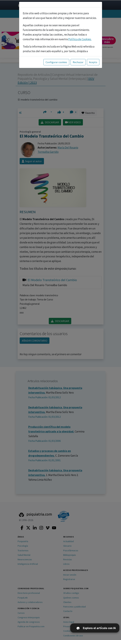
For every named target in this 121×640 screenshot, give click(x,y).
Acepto (93, 62)
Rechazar (78, 62)
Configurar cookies (56, 62)
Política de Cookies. (80, 39)
